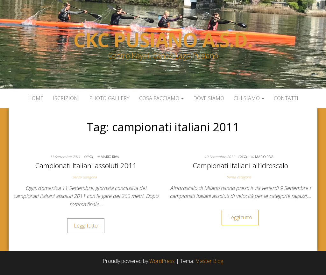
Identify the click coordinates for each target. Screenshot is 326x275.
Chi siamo (249, 98)
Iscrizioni (66, 98)
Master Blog (209, 260)
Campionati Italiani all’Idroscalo (240, 165)
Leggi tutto (86, 225)
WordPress (162, 260)
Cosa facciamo (161, 98)
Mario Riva (110, 156)
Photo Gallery (109, 98)
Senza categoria (84, 177)
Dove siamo (208, 98)
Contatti (286, 98)
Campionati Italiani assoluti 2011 (86, 165)
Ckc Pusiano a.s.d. (163, 40)
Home (35, 98)
